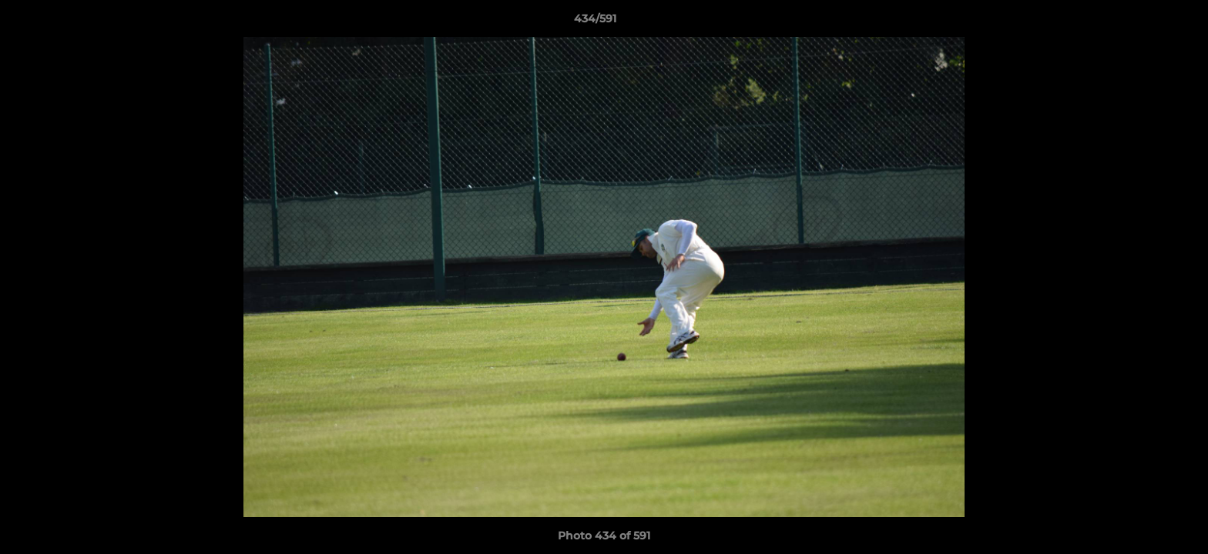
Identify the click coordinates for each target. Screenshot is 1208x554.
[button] (1143, 22)
